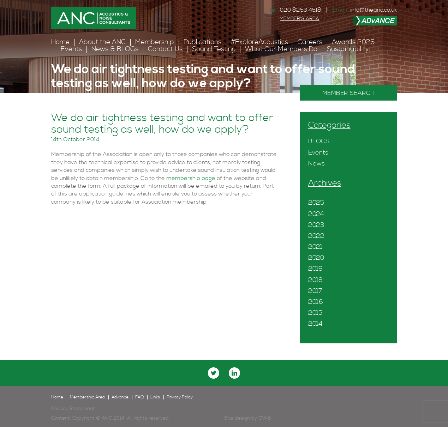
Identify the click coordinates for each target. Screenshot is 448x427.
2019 (315, 269)
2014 (315, 324)
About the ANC (102, 42)
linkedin (234, 373)
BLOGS (318, 141)
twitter (213, 373)
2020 (316, 258)
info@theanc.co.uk (373, 9)
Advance (120, 397)
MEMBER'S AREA (299, 19)
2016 (315, 302)
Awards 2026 (353, 42)
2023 (316, 225)
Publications (202, 42)
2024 (316, 214)
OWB (264, 418)
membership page (190, 178)
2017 (315, 291)
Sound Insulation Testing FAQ (148, 99)
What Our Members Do (281, 49)
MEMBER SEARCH (348, 93)
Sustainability (348, 49)
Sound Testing (213, 49)
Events (71, 49)
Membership (154, 42)
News (316, 164)
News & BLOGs (114, 49)
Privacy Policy (180, 397)
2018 (315, 280)
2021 (315, 247)
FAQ (105, 99)
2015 (315, 313)
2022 (316, 236)
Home (60, 42)
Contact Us (165, 49)
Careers (310, 42)
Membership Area (87, 397)
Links (155, 397)
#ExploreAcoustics (259, 42)
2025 (316, 203)
